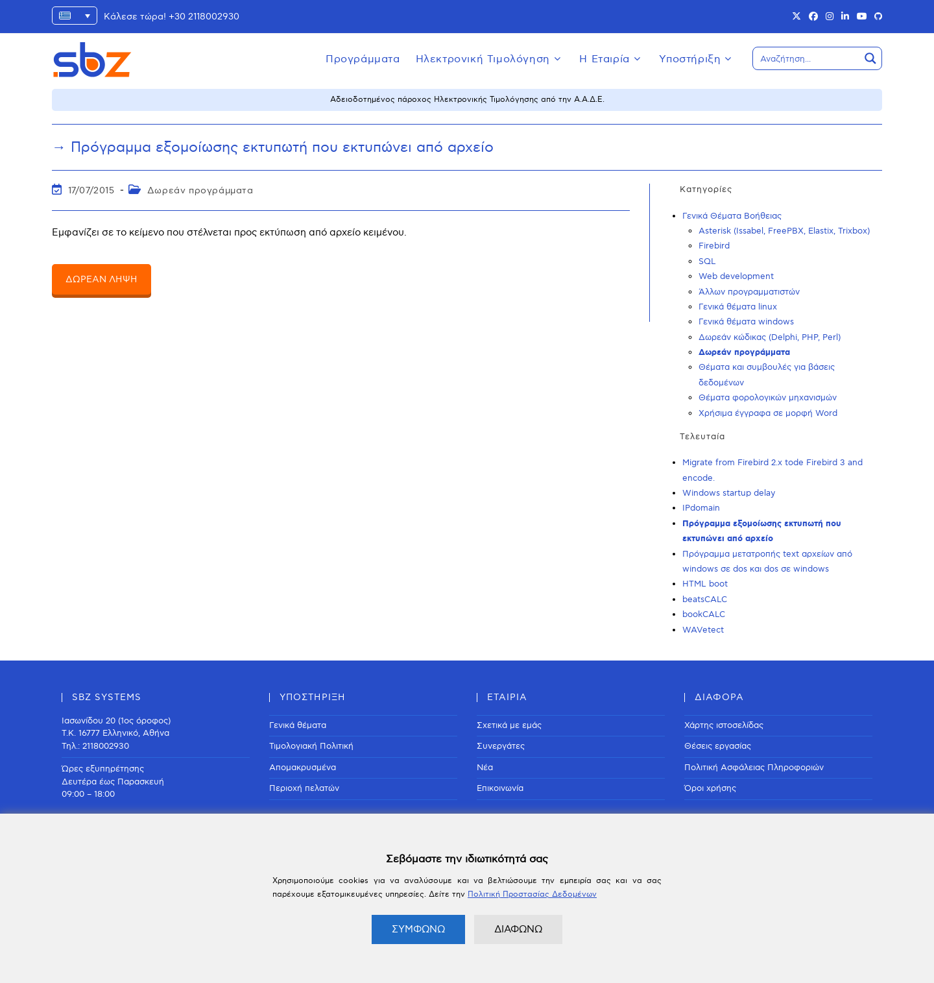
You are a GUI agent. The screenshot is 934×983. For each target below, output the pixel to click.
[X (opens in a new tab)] (796, 16)
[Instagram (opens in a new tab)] (829, 16)
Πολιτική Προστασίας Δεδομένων (532, 894)
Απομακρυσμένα (302, 767)
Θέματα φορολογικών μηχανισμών (768, 398)
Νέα (485, 767)
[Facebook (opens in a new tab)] (813, 16)
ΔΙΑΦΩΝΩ (518, 929)
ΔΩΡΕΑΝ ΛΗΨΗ (102, 279)
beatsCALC (704, 599)
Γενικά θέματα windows (746, 322)
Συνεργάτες (501, 746)
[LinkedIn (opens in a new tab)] (845, 16)
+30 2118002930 (204, 16)
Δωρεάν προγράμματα (200, 190)
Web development (736, 276)
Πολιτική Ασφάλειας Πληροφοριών (754, 767)
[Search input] (807, 58)
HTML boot (705, 584)
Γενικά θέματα (297, 725)
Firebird (714, 246)
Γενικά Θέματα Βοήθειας (732, 216)
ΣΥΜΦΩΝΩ (418, 929)
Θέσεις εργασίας (717, 746)
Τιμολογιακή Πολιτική (311, 746)
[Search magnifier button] (870, 58)
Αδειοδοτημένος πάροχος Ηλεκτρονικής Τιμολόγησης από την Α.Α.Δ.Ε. (467, 99)
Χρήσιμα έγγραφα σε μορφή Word (768, 413)
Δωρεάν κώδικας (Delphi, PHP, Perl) (770, 337)
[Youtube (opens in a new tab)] (862, 16)
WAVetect (703, 630)
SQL (707, 261)
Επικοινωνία (500, 788)
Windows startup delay (728, 493)
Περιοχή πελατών (304, 788)
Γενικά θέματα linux (738, 307)
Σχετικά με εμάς (509, 725)
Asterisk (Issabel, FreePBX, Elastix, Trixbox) (784, 231)
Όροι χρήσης (710, 788)
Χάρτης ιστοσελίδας (723, 725)
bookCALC (703, 614)
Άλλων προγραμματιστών (749, 292)
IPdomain (701, 508)
